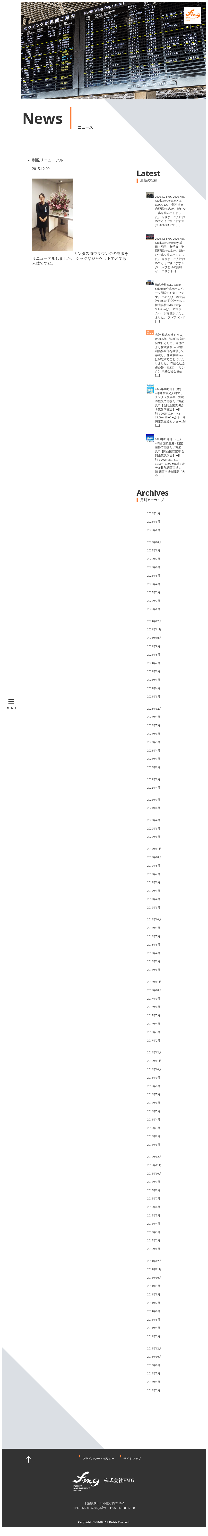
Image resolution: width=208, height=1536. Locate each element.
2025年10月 (154, 542)
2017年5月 (153, 1015)
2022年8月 (153, 779)
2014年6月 (153, 1311)
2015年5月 (153, 1215)
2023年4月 (153, 750)
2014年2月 (153, 1336)
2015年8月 (153, 1190)
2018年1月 (153, 970)
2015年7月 (153, 1198)
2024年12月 (154, 621)
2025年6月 (153, 567)
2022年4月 (153, 787)
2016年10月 (154, 1069)
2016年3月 (153, 1128)
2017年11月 (154, 982)
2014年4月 (153, 1328)
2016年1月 (153, 1144)
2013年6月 (153, 1365)
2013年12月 (154, 1348)
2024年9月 (153, 646)
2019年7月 (153, 874)
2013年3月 (153, 1390)
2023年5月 (153, 742)
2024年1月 (153, 696)
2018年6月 (153, 944)
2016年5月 (153, 1111)
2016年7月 (153, 1094)
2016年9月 (153, 1077)
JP (186, 27)
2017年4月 (153, 1024)
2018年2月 (153, 961)
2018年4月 (153, 953)
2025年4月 (153, 584)
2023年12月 (154, 708)
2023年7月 (153, 725)
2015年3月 (153, 1232)
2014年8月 (153, 1294)
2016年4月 (153, 1119)
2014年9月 (153, 1286)
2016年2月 (153, 1136)
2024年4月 (153, 688)
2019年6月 (153, 882)
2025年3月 (153, 592)
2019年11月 (154, 849)
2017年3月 (153, 1032)
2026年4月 (153, 513)
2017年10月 (154, 990)
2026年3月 (153, 521)
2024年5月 (153, 680)
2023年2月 (153, 767)
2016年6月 (153, 1103)
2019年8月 (153, 865)
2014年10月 (154, 1277)
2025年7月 (153, 559)
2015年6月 (153, 1207)
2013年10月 (154, 1356)
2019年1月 (153, 907)
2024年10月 (154, 638)
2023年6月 (153, 734)
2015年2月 (153, 1240)
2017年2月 (153, 1040)
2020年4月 (153, 820)
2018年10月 (154, 919)
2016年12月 (154, 1052)
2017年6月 (153, 1007)
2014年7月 (153, 1303)
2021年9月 (153, 799)
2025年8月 (153, 550)
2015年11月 (154, 1165)
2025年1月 (153, 609)
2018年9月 (153, 928)
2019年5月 (153, 891)
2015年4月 (153, 1223)
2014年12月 (154, 1261)
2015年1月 (153, 1249)
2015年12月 (154, 1157)
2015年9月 (153, 1181)
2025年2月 (153, 601)
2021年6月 (153, 808)
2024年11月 (154, 629)
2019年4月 (153, 899)
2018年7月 (153, 936)
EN (196, 27)
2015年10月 (154, 1173)
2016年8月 (153, 1086)
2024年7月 (153, 663)
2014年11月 (154, 1269)
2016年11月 (154, 1061)
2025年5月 (153, 575)
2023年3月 (153, 758)
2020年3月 (153, 828)
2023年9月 (153, 717)
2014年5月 (153, 1319)
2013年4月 (153, 1382)
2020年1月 (153, 837)
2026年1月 (153, 530)
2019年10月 (154, 857)
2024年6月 (153, 671)
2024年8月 (153, 654)
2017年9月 (153, 998)
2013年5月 (153, 1373)
